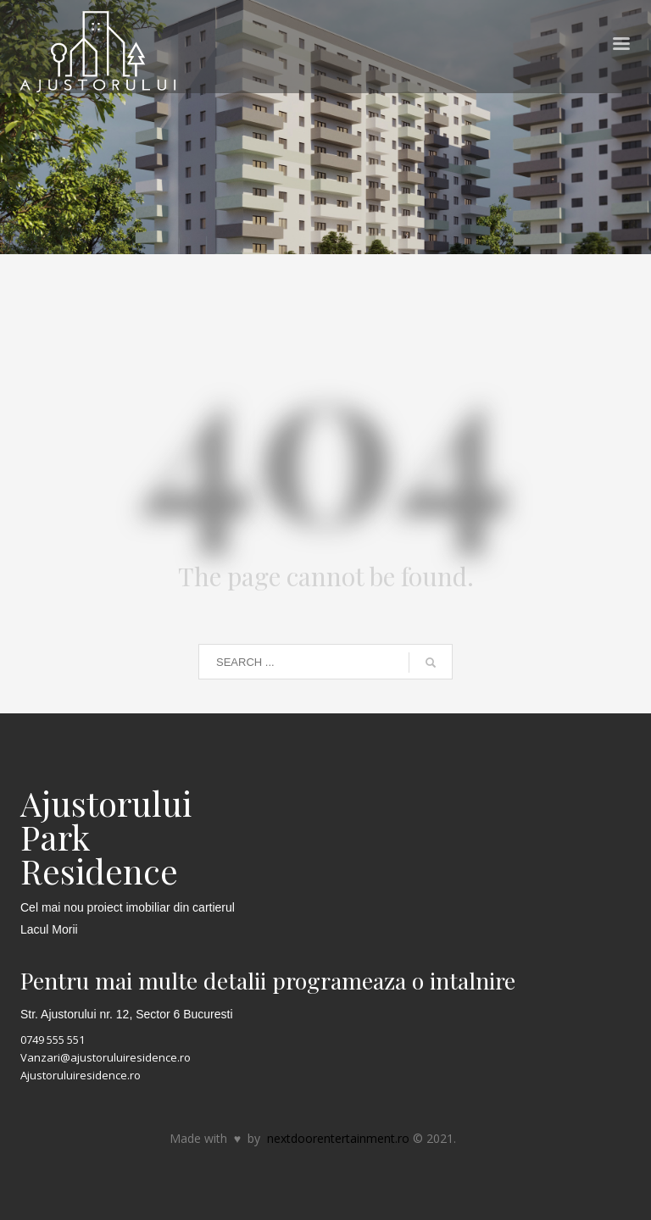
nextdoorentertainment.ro (338, 1138)
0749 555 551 (52, 1039)
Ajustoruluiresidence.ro (80, 1075)
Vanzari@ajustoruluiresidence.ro (105, 1057)
